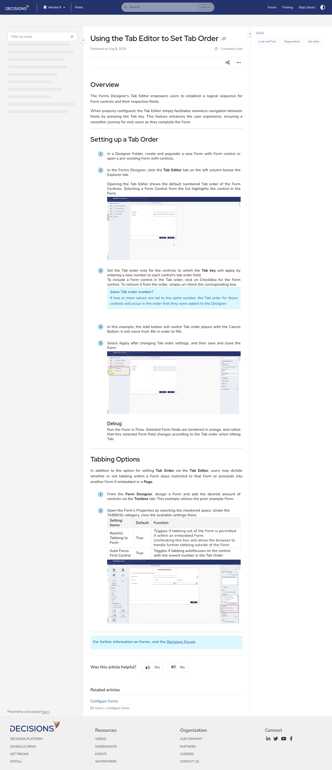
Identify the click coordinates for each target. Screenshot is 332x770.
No (178, 667)
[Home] (79, 7)
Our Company (191, 739)
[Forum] (272, 7)
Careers (187, 754)
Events (100, 754)
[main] (166, 371)
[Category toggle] (83, 40)
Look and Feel (267, 41)
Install (16, 762)
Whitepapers (105, 762)
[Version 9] (54, 7)
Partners (188, 747)
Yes (153, 667)
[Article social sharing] (227, 62)
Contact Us (189, 762)
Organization (292, 41)
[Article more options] (238, 62)
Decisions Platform (26, 739)
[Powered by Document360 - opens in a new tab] (28, 711)
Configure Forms (104, 701)
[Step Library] (307, 7)
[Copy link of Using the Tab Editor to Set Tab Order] (224, 39)
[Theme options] (322, 7)
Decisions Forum (181, 641)
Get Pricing (19, 754)
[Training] (287, 7)
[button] (167, 7)
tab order (313, 41)
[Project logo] (17, 7)
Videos (100, 739)
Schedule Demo (23, 747)
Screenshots (106, 747)
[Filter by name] (42, 36)
